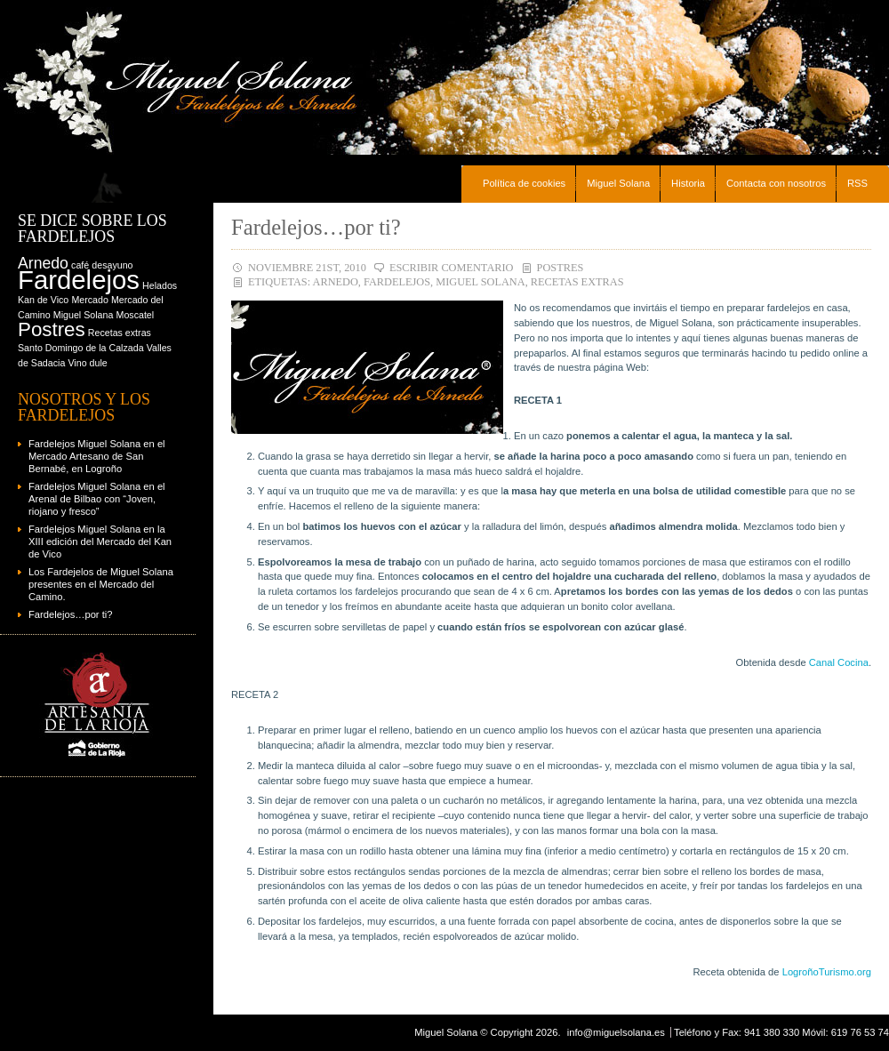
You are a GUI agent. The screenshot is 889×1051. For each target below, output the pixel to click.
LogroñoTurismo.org (826, 972)
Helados (159, 285)
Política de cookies (524, 183)
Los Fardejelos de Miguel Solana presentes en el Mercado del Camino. (100, 584)
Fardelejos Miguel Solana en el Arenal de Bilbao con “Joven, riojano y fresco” (96, 499)
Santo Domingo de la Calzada (81, 347)
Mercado (89, 299)
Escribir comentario (451, 267)
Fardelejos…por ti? (316, 227)
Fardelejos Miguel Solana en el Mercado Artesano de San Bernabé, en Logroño (96, 456)
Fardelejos (397, 282)
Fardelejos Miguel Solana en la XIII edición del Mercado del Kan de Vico (100, 541)
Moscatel (135, 314)
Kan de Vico (43, 299)
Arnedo (335, 282)
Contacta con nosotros (776, 183)
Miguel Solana (618, 183)
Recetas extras (577, 282)
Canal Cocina (839, 662)
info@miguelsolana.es (616, 1032)
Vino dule (87, 362)
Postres (560, 267)
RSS (857, 183)
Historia (688, 183)
